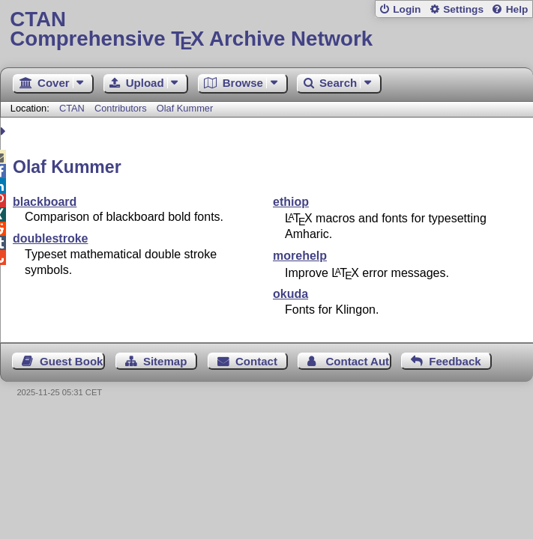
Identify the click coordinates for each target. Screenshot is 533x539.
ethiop (291, 201)
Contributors (120, 108)
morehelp (300, 255)
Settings (463, 9)
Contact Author (358, 361)
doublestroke (50, 238)
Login (407, 9)
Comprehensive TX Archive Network (266, 29)
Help (517, 9)
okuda (290, 293)
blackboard (44, 201)
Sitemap (165, 361)
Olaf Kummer (185, 108)
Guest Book (71, 361)
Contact (256, 361)
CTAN (72, 108)
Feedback (455, 361)
